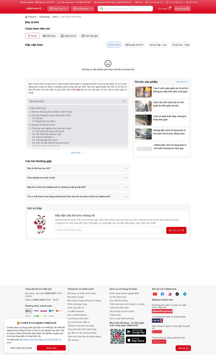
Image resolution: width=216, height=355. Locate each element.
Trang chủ (32, 17)
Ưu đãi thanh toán (118, 297)
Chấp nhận (51, 348)
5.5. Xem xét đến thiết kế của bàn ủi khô (50, 143)
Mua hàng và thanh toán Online (81, 293)
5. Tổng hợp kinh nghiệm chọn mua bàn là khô (50, 128)
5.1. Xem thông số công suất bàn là (48, 131)
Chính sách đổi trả (75, 307)
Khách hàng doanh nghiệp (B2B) (124, 293)
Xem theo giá (89, 35)
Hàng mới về (68, 35)
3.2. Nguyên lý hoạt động (43, 121)
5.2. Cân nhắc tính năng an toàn (46, 134)
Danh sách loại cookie (21, 348)
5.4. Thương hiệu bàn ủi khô (45, 140)
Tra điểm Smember (75, 311)
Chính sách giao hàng (77, 304)
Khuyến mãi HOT (134, 44)
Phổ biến (114, 44)
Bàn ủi (55, 17)
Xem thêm (77, 152)
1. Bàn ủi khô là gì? (38, 108)
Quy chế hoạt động (118, 300)
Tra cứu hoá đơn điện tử (78, 322)
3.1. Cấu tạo (37, 118)
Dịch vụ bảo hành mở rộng (122, 318)
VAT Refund (73, 340)
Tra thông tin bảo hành (78, 318)
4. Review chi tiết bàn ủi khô (42, 125)
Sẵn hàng (49, 35)
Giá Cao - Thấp (180, 44)
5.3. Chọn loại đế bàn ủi (42, 137)
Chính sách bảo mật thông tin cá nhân (127, 304)
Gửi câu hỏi (176, 230)
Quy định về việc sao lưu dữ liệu (81, 333)
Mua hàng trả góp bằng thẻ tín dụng (84, 300)
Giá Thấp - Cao (157, 44)
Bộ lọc (32, 35)
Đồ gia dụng (44, 17)
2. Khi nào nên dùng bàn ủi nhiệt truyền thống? (51, 112)
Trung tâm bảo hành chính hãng (81, 329)
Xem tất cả (182, 81)
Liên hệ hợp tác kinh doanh (122, 311)
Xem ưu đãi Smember (77, 315)
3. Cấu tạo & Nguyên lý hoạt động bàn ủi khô (50, 115)
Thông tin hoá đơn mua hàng (80, 325)
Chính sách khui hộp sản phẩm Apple (84, 336)
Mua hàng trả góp (75, 297)
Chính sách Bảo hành (119, 307)
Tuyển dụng (115, 315)
